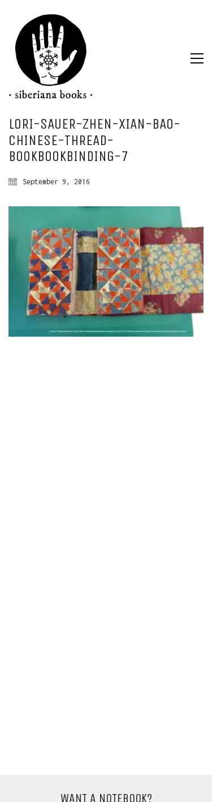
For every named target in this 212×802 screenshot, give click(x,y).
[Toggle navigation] (197, 58)
